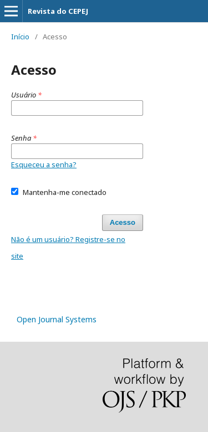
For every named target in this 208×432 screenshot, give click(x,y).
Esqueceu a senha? (44, 164)
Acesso (122, 222)
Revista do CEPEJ (58, 11)
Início (20, 37)
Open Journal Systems (57, 319)
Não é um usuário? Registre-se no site (68, 247)
